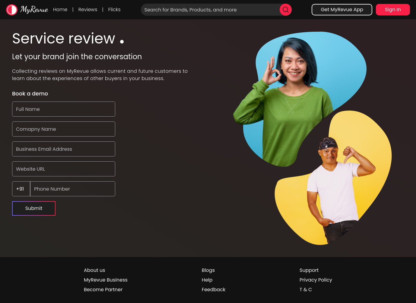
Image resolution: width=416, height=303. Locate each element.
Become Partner (103, 289)
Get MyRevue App (342, 9)
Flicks (114, 9)
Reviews (87, 9)
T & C (306, 289)
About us (94, 270)
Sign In (393, 9)
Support (309, 270)
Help (207, 279)
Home (60, 9)
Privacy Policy (316, 279)
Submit (34, 208)
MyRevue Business (106, 279)
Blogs (208, 270)
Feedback (213, 289)
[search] (286, 10)
